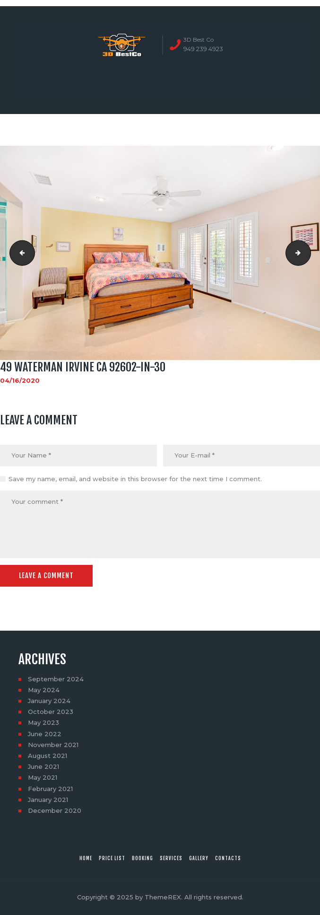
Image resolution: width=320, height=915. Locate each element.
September (56, 679)
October (50, 711)
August (47, 755)
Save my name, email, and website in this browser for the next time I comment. (135, 479)
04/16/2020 (20, 380)
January (49, 700)
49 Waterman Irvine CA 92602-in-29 (19, 252)
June (44, 734)
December (54, 810)
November (53, 744)
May (44, 690)
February (50, 788)
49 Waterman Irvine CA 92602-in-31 (307, 252)
